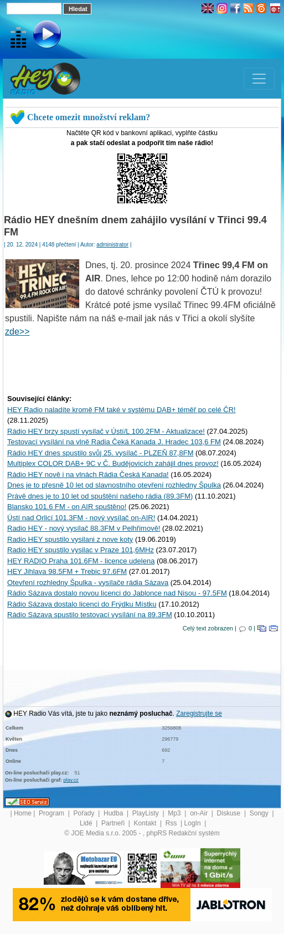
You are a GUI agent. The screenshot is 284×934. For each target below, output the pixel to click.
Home (23, 813)
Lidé (87, 823)
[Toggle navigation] (259, 79)
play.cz (71, 780)
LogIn (193, 823)
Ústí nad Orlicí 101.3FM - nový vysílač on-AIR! (81, 518)
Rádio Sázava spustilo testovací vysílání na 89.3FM (89, 614)
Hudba (114, 813)
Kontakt (146, 823)
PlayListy (146, 813)
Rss (172, 823)
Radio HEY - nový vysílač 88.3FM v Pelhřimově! (83, 528)
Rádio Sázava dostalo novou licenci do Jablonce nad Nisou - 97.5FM (117, 593)
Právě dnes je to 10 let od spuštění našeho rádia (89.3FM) (100, 496)
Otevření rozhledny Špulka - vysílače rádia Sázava (87, 582)
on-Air (199, 813)
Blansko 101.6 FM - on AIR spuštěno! (66, 506)
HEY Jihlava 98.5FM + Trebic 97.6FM (67, 571)
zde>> (17, 331)
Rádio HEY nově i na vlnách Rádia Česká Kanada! (88, 474)
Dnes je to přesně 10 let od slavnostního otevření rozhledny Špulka (114, 485)
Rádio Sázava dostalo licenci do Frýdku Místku (82, 604)
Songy (260, 813)
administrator (112, 245)
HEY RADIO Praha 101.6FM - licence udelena (80, 561)
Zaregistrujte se (199, 713)
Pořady (85, 813)
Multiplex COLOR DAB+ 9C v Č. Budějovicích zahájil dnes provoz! (113, 463)
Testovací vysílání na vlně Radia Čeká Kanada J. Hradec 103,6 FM (114, 442)
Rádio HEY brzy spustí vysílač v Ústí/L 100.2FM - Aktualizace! (106, 431)
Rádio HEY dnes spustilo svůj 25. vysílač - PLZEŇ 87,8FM (100, 453)
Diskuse (229, 813)
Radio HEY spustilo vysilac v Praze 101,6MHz (80, 550)
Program (52, 813)
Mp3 (175, 813)
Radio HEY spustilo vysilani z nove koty (70, 539)
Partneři (113, 823)
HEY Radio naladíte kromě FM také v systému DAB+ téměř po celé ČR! (121, 410)
